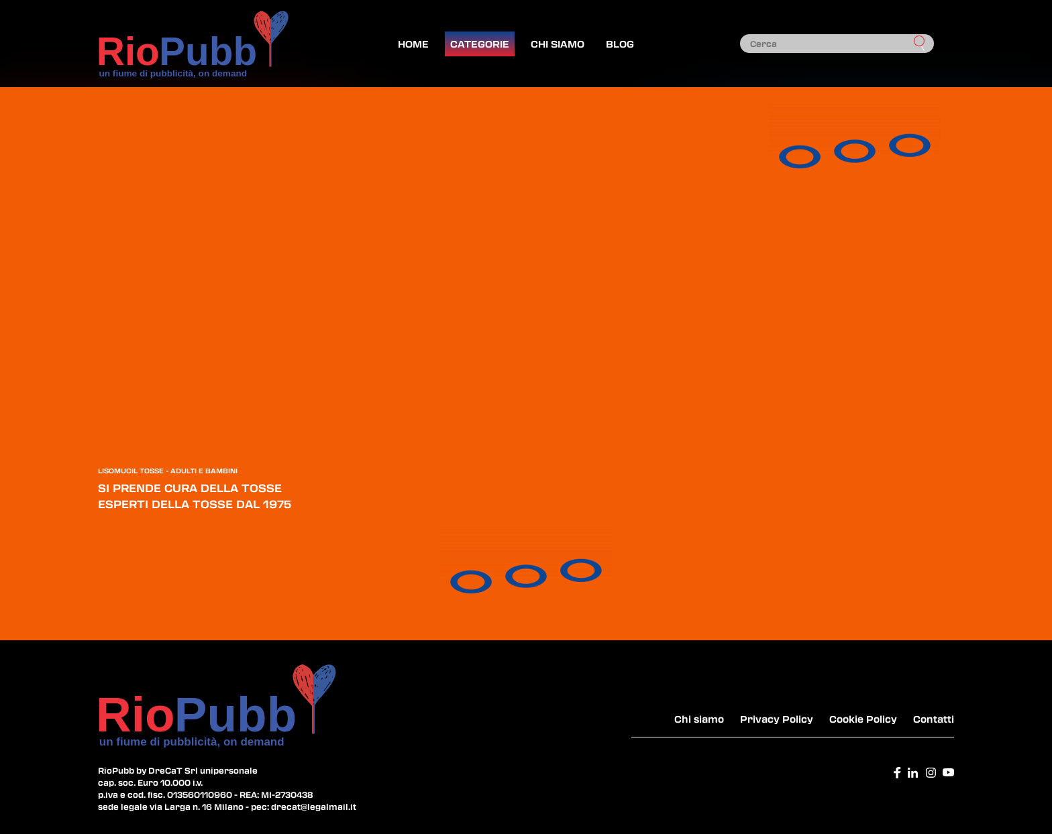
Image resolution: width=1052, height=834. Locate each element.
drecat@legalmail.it (313, 806)
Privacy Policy (776, 718)
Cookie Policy (863, 718)
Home (413, 43)
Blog (620, 43)
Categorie (479, 43)
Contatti (933, 718)
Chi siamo (557, 43)
